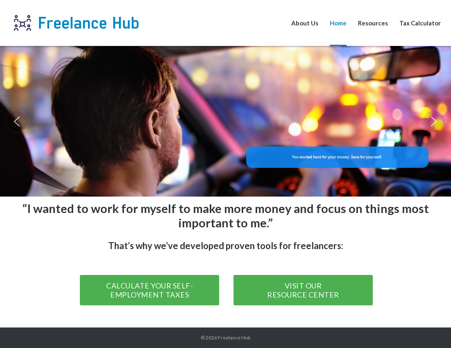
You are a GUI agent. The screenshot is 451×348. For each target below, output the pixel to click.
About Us (304, 23)
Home (338, 23)
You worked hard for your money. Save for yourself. (337, 157)
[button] (17, 121)
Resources (373, 23)
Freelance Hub (234, 337)
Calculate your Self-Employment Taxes (149, 290)
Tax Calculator (420, 23)
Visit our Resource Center (303, 290)
